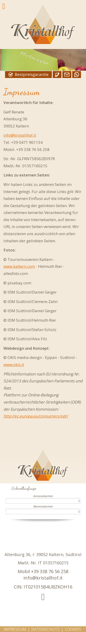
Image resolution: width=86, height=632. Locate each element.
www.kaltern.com (19, 266)
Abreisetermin (43, 506)
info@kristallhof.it (19, 135)
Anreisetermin (43, 496)
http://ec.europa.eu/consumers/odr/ (35, 416)
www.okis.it (13, 364)
